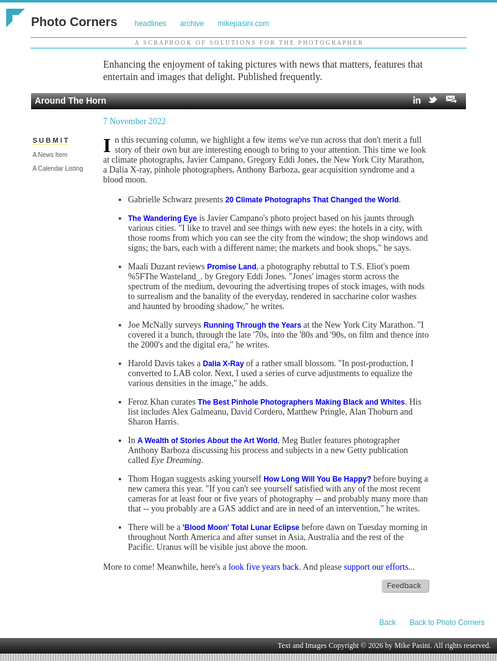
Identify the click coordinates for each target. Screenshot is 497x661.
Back (388, 622)
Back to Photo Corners (447, 622)
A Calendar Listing (57, 168)
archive (192, 23)
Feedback (404, 586)
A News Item (49, 154)
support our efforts (376, 567)
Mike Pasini (412, 645)
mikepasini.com (244, 23)
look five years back (264, 567)
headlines (150, 23)
